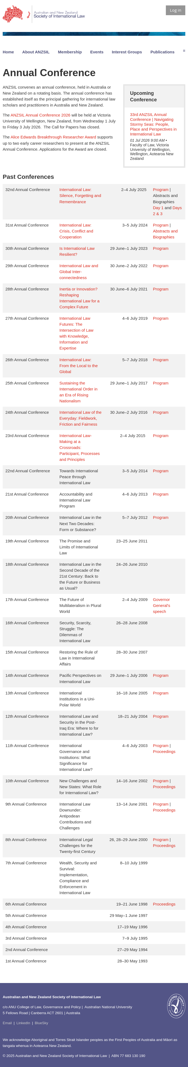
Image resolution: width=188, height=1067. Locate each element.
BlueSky (41, 1023)
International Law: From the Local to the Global (78, 365)
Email (7, 1023)
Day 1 (158, 207)
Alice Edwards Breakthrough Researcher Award (53, 137)
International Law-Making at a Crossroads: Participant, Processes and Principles (79, 447)
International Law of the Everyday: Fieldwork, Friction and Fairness (80, 418)
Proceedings (164, 751)
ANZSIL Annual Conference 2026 (40, 115)
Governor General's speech (161, 605)
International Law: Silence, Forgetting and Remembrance (80, 195)
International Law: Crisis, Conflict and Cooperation (76, 231)
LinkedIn (23, 1023)
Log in (175, 10)
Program (161, 189)
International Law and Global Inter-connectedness (78, 271)
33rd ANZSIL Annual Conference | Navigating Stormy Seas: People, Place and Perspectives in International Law (153, 124)
